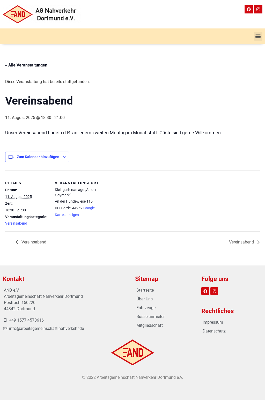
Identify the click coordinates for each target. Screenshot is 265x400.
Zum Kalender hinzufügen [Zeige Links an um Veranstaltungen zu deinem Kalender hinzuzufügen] (38, 157)
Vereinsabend (16, 223)
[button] (258, 36)
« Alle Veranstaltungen (26, 65)
